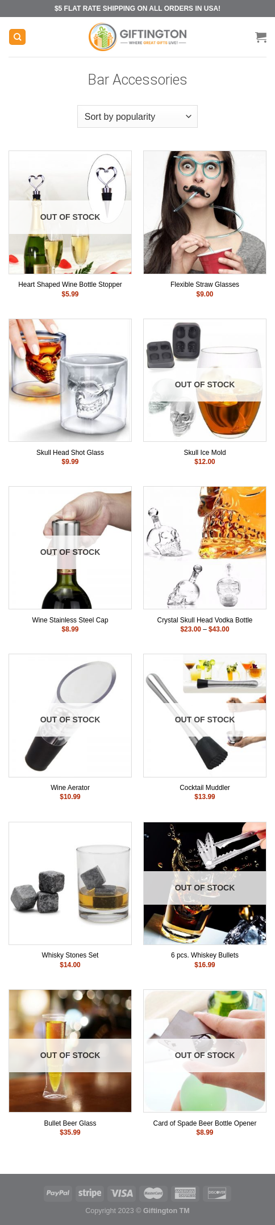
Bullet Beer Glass (70, 1123)
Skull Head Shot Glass (70, 453)
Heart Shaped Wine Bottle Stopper (70, 285)
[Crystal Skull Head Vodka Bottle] (205, 548)
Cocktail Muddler (205, 788)
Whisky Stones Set (70, 955)
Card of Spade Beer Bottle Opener (205, 1123)
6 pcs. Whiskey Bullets (205, 955)
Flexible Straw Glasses (204, 285)
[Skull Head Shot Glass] (70, 380)
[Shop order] (137, 116)
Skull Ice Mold (205, 453)
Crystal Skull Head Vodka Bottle (205, 620)
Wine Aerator (70, 788)
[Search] (17, 37)
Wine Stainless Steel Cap (70, 620)
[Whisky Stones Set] (70, 883)
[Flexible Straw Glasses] (205, 212)
